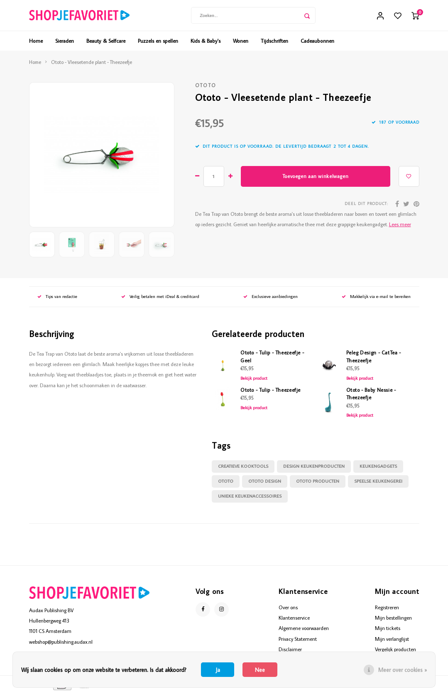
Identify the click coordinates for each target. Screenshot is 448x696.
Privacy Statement (298, 641)
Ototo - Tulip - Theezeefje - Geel (272, 359)
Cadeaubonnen (317, 43)
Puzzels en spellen (158, 43)
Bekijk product (253, 380)
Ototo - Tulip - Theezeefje (270, 392)
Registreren (387, 609)
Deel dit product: (366, 206)
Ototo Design (264, 484)
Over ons (288, 609)
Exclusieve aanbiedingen (270, 299)
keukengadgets (378, 469)
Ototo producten (317, 484)
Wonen (240, 43)
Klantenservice (294, 620)
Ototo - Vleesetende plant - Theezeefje (91, 64)
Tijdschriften (274, 43)
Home (36, 43)
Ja (217, 670)
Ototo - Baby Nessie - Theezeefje (371, 396)
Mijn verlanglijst (392, 641)
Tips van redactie (57, 299)
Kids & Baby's (205, 43)
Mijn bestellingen (393, 620)
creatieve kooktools (243, 469)
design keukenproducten (314, 469)
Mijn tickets (387, 631)
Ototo (206, 88)
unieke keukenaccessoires (250, 499)
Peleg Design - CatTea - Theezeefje (373, 359)
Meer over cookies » (402, 670)
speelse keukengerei (378, 484)
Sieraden (64, 43)
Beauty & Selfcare (105, 43)
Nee (260, 670)
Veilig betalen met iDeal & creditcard (160, 299)
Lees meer (400, 226)
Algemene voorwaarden (304, 631)
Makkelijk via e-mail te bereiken (376, 299)
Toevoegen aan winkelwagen (315, 178)
